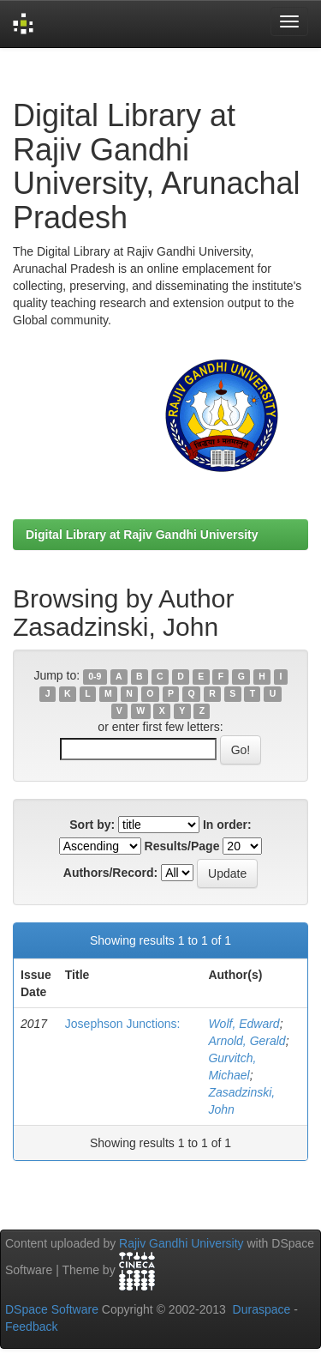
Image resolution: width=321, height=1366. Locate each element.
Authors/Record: (110, 872)
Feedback (31, 1326)
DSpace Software (51, 1309)
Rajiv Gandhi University (181, 1243)
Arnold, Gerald (246, 1041)
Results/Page (182, 846)
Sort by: (92, 824)
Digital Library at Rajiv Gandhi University (142, 534)
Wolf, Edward (243, 1024)
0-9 (94, 676)
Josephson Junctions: (123, 1024)
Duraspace (262, 1309)
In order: (227, 824)
